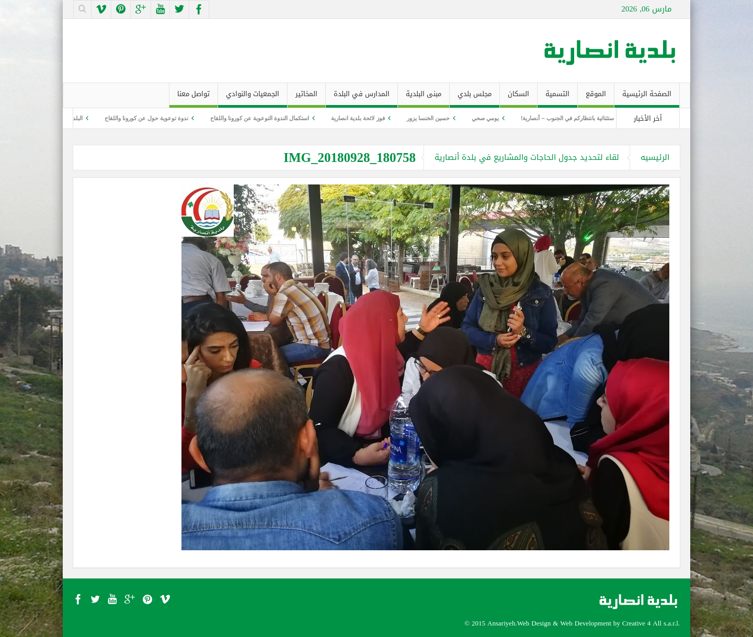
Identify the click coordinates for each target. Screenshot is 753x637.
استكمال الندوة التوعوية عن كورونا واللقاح (256, 118)
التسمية (557, 97)
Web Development (585, 623)
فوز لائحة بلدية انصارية (354, 118)
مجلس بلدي (474, 97)
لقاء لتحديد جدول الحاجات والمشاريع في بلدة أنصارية (527, 157)
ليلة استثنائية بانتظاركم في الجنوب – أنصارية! (569, 118)
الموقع (596, 97)
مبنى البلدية (423, 97)
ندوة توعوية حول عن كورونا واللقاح (143, 118)
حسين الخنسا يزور (424, 118)
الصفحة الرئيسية (646, 97)
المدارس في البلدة (361, 97)
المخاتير (306, 97)
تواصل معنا (193, 97)
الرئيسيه (655, 157)
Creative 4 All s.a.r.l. (651, 623)
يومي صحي (481, 118)
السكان (518, 97)
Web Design (534, 623)
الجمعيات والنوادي (252, 97)
